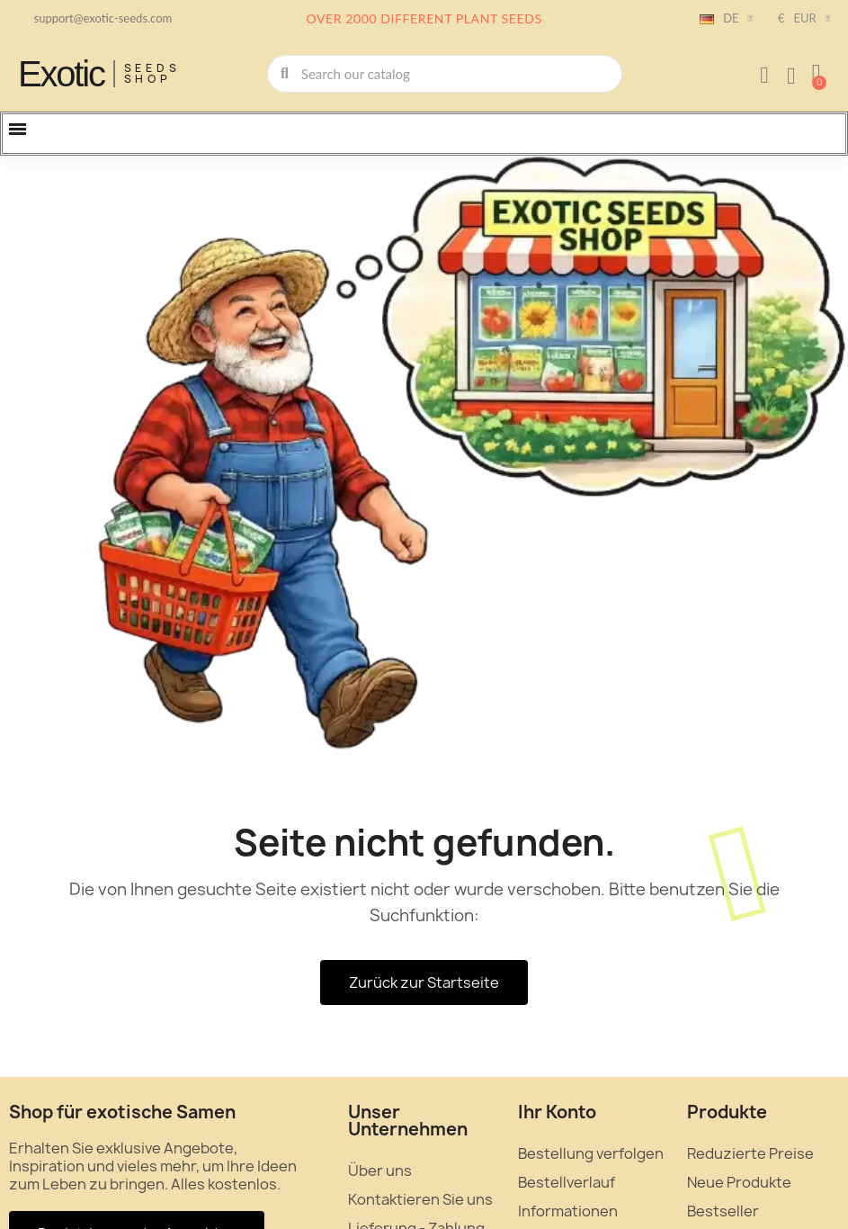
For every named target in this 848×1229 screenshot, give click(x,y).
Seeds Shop (152, 73)
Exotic (61, 74)
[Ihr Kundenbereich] (764, 75)
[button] (816, 74)
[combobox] (446, 74)
